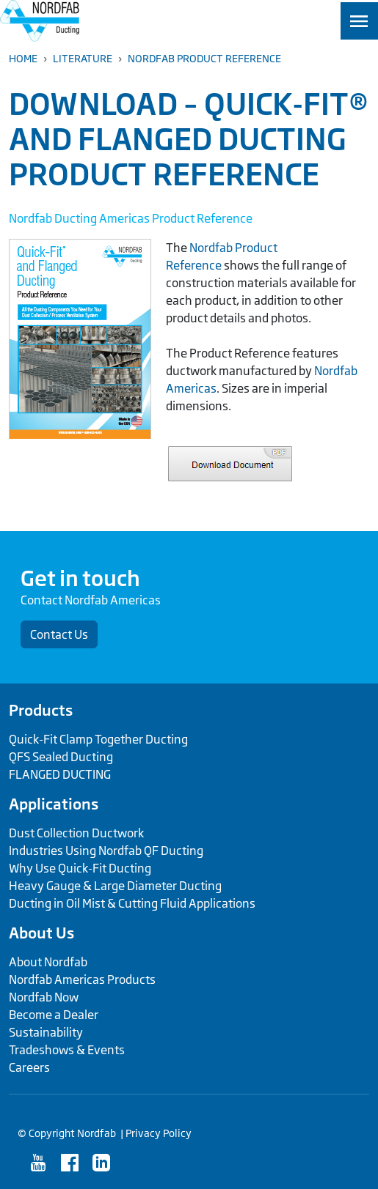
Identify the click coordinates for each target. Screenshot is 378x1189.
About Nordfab (48, 962)
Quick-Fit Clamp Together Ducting (98, 739)
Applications (53, 803)
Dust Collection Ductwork (76, 833)
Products (41, 710)
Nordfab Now (44, 997)
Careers (29, 1067)
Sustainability (46, 1032)
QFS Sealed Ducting (61, 756)
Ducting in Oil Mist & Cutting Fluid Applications (132, 903)
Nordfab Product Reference (204, 58)
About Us (41, 932)
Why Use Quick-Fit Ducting (80, 868)
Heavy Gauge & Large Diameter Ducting (115, 885)
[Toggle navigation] (359, 21)
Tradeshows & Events (67, 1049)
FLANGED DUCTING (60, 774)
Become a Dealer (53, 1014)
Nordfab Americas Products (82, 979)
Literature (82, 58)
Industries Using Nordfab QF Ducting (106, 850)
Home (23, 58)
